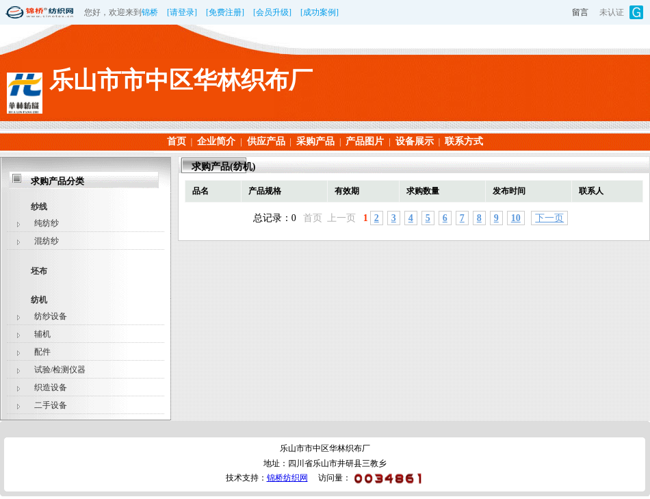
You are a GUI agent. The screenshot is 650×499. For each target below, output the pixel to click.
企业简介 (216, 141)
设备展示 (414, 141)
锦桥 (150, 12)
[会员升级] (272, 12)
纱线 (39, 207)
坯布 (39, 271)
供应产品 (266, 141)
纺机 (39, 300)
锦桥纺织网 (287, 478)
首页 (176, 141)
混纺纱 (46, 241)
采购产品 (315, 141)
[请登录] (182, 12)
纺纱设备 (50, 316)
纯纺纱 (46, 223)
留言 (580, 12)
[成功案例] (319, 12)
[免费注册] (225, 12)
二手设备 (50, 405)
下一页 (549, 218)
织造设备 (50, 387)
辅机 (42, 334)
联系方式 (464, 141)
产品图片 (365, 141)
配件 (42, 352)
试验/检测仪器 (60, 369)
